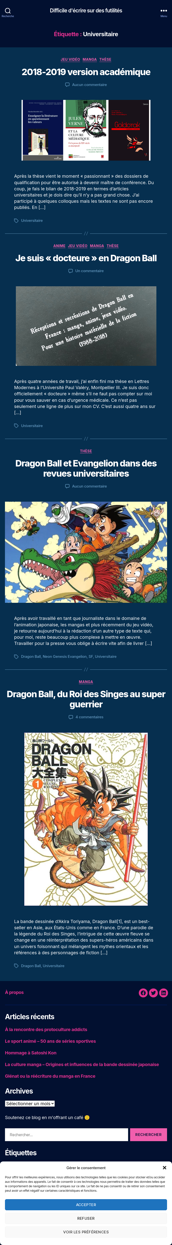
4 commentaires (89, 717)
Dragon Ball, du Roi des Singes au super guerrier (86, 699)
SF (90, 656)
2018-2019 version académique (86, 71)
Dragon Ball (31, 656)
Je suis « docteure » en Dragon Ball (86, 258)
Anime (59, 246)
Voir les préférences (86, 1232)
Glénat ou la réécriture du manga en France (50, 1076)
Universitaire (32, 220)
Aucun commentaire (89, 84)
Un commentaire (89, 270)
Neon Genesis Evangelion (65, 656)
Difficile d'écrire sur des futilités (86, 10)
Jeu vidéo (70, 59)
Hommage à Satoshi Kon (31, 1052)
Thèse (105, 59)
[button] (164, 1167)
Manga (90, 59)
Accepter (86, 1204)
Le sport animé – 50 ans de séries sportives (50, 1041)
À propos (14, 992)
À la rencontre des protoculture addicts (46, 1029)
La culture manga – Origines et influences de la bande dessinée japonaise (82, 1064)
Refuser (86, 1218)
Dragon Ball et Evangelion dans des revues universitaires (86, 468)
